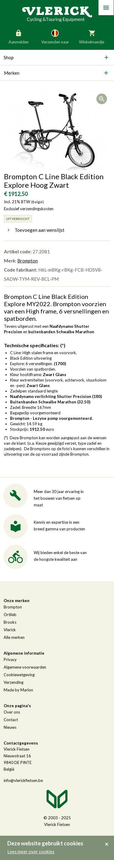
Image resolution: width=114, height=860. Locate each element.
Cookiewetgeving (19, 674)
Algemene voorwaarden (25, 667)
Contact (11, 719)
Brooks (10, 622)
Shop (9, 57)
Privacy (10, 659)
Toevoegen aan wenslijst (34, 230)
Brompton (27, 260)
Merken (11, 73)
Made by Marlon (18, 689)
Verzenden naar (55, 36)
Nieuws (10, 727)
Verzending (13, 682)
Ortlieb (10, 614)
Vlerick (10, 629)
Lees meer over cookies (30, 851)
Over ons (12, 712)
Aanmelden (19, 36)
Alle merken (14, 637)
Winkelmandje (91, 36)
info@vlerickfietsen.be (23, 780)
